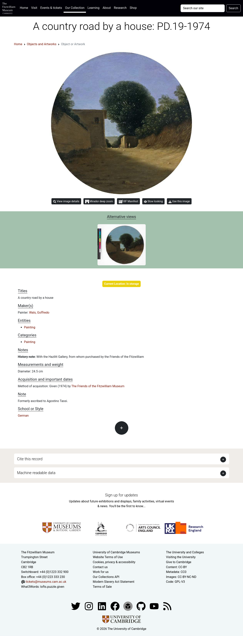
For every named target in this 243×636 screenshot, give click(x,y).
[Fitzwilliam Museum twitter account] (76, 606)
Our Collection (74, 8)
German (23, 415)
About (107, 8)
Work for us (101, 572)
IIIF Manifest (128, 201)
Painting (29, 327)
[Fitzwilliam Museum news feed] (167, 606)
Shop (133, 8)
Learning (93, 8)
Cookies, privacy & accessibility (114, 562)
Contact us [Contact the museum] (100, 567)
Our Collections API (106, 577)
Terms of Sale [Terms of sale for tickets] (102, 587)
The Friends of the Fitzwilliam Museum (97, 386)
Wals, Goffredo (39, 312)
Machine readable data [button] (36, 472)
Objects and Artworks (41, 44)
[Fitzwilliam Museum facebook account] (102, 606)
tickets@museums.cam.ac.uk (46, 582)
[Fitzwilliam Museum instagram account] (89, 606)
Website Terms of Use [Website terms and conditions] (108, 557)
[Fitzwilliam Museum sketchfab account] (128, 606)
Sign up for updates (121, 495)
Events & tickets (51, 8)
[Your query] (203, 8)
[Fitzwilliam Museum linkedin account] (115, 606)
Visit (34, 8)
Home (25, 7)
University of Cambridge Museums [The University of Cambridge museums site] (116, 552)
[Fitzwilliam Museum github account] (141, 606)
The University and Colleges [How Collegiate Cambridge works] (185, 552)
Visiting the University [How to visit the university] (181, 557)
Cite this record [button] (30, 459)
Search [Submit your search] (233, 8)
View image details (66, 201)
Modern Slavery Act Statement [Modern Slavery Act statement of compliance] (114, 582)
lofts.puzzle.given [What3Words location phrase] (52, 587)
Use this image (179, 201)
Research (120, 8)
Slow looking (153, 201)
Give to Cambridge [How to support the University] (178, 562)
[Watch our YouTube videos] (154, 606)
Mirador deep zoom (99, 201)
